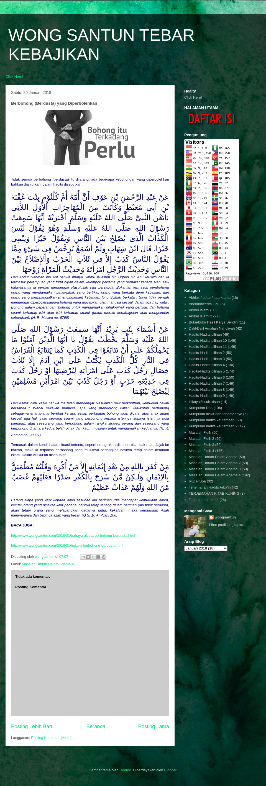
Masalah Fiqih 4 (201, 451)
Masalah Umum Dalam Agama (213, 457)
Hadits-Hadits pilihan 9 (207, 396)
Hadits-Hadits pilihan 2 (207, 353)
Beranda (96, 726)
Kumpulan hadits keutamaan (211, 420)
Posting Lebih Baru (32, 726)
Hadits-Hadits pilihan (205, 334)
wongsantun (225, 517)
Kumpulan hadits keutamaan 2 (213, 426)
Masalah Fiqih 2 (201, 438)
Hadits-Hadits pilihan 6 (207, 377)
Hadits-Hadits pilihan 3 (207, 359)
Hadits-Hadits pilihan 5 (207, 371)
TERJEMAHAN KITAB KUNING (214, 493)
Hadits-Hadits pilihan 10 (208, 340)
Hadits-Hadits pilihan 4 (207, 365)
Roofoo (125, 770)
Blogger (170, 770)
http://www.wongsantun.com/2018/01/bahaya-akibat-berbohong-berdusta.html (73, 535)
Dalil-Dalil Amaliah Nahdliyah (212, 328)
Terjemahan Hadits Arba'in (210, 487)
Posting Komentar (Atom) (51, 738)
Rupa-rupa (197, 481)
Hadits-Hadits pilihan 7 (207, 383)
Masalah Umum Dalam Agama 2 (215, 463)
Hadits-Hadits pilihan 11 (208, 347)
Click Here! (14, 77)
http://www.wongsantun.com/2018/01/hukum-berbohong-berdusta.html (67, 545)
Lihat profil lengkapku (226, 525)
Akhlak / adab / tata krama (210, 298)
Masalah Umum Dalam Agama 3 (215, 469)
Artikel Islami (199, 310)
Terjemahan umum (204, 500)
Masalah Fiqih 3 (201, 445)
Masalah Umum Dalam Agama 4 (48, 564)
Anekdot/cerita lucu (204, 304)
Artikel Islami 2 (200, 316)
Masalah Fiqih (200, 432)
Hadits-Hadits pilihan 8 (207, 389)
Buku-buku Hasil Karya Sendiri (213, 322)
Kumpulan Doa (201, 408)
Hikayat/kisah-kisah (204, 402)
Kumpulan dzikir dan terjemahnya (215, 414)
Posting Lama (153, 726)
